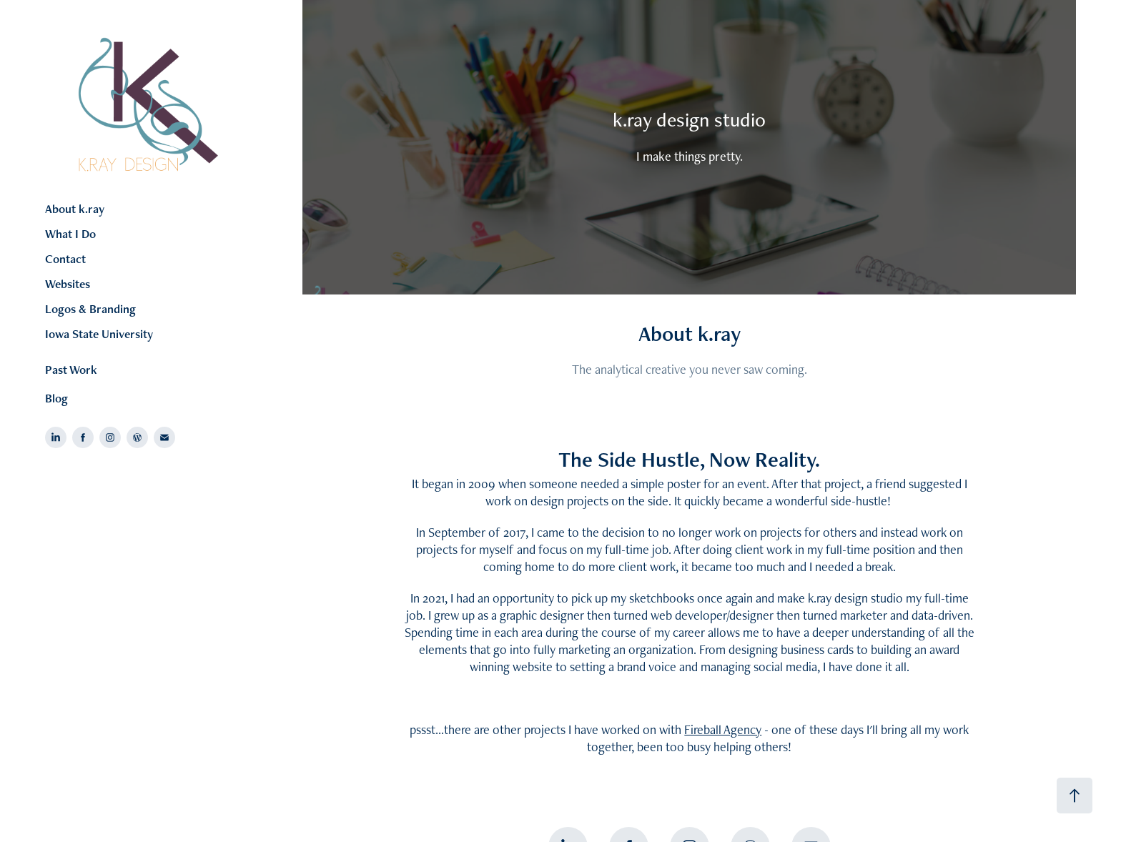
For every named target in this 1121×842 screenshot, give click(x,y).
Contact (65, 259)
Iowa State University (99, 334)
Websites (67, 284)
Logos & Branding (90, 309)
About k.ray (74, 209)
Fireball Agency (722, 729)
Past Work (71, 369)
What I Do (70, 234)
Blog (56, 398)
